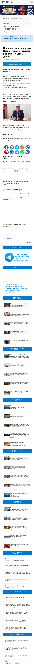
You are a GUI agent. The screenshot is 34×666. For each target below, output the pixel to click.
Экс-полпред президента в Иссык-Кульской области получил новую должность (16, 162)
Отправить (8, 238)
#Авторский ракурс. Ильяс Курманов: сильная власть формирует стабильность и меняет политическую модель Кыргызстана (16, 596)
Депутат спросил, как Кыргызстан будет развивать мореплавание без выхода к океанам (17, 488)
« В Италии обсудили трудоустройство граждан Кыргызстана (16, 170)
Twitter (5, 29)
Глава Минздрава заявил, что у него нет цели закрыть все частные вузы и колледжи (19, 323)
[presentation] (17, 231)
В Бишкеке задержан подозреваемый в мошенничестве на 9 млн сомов (20, 364)
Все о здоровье (17, 21)
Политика (11, 36)
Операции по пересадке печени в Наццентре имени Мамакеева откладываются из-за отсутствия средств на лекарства (16, 652)
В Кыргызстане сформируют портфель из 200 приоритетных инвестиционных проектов (16, 481)
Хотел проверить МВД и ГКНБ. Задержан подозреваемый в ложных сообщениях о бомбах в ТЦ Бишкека (19, 356)
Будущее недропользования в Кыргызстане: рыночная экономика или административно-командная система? (16, 515)
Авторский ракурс (13, 18)
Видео (20, 18)
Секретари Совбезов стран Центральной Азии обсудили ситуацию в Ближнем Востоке (17, 444)
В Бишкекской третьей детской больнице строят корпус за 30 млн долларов (17, 644)
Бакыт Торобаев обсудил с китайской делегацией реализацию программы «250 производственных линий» (19, 425)
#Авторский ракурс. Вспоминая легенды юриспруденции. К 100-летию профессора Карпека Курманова (15, 610)
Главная (5, 36)
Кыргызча (6, 23)
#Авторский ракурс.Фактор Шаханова (14, 579)
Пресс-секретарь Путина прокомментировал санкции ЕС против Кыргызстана (18, 333)
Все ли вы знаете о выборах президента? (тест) (17, 664)
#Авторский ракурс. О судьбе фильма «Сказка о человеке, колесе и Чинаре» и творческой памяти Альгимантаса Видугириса (17, 588)
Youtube (10, 29)
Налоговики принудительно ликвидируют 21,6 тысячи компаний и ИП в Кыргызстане (19, 458)
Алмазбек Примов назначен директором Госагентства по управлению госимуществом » (15, 174)
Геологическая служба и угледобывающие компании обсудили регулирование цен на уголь (17, 500)
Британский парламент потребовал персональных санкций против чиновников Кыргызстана (19, 305)
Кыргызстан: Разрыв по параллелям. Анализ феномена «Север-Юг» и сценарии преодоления (17, 555)
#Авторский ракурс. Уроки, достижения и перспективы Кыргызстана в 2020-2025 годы (16, 603)
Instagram (13, 29)
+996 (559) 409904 (12, 183)
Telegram (16, 29)
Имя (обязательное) (24, 193)
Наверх (28, 242)
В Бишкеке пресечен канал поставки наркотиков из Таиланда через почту (19, 383)
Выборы (5, 18)
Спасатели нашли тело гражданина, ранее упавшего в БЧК (19, 392)
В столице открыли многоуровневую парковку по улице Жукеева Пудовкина (19, 407)
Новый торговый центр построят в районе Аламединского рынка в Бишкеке (15, 467)
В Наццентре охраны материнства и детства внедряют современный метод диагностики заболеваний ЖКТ (16, 630)
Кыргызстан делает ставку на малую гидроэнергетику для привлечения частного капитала (16, 474)
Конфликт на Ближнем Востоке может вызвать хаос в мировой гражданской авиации (17, 541)
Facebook (8, 29)
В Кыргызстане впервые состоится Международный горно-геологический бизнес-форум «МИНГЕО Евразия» (16, 507)
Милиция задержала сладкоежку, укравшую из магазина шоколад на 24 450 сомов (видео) (19, 374)
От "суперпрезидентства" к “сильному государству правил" (14, 568)
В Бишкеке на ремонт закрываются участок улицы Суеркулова (19, 415)
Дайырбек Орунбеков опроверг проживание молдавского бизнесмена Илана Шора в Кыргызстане (19, 314)
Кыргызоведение (8, 21)
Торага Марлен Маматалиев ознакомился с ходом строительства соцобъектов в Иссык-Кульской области (19, 435)
